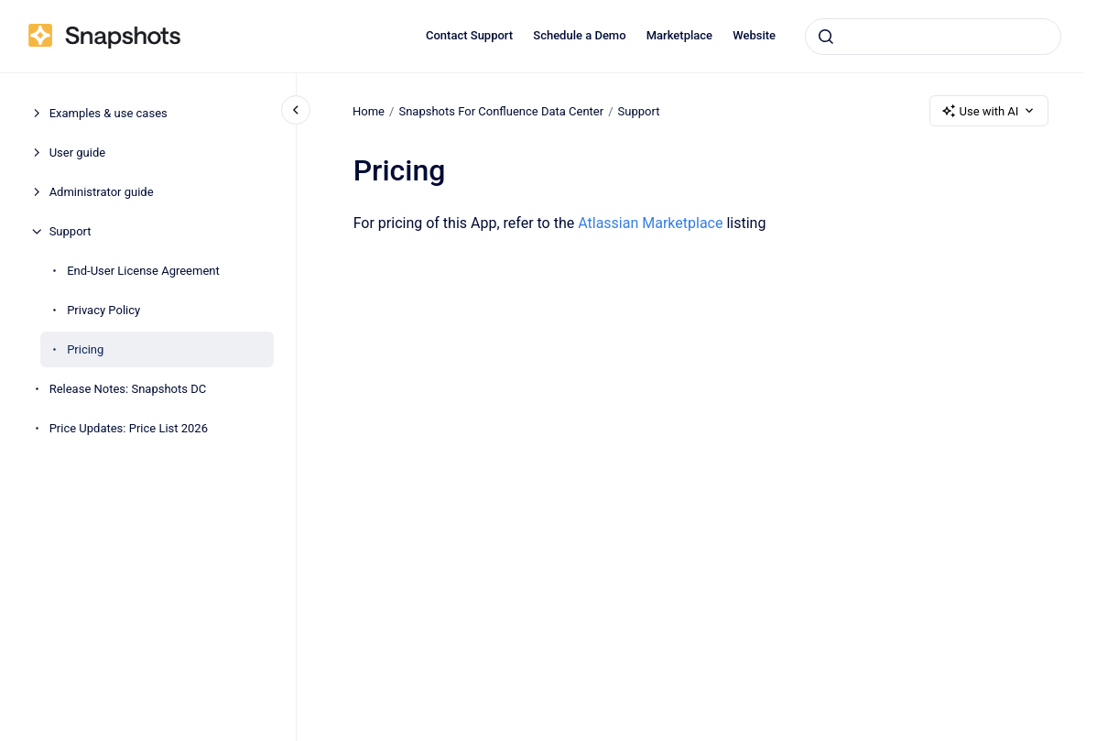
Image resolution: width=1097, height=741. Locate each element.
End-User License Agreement (143, 271)
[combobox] (933, 36)
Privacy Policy (103, 310)
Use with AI (989, 111)
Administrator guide (101, 192)
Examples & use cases (108, 113)
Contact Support (469, 35)
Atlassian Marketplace (650, 223)
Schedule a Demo (579, 35)
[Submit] (826, 36)
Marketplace (679, 35)
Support (70, 231)
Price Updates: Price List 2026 (128, 428)
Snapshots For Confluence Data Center (501, 110)
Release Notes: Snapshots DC (128, 389)
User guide (77, 152)
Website (754, 35)
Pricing (85, 349)
